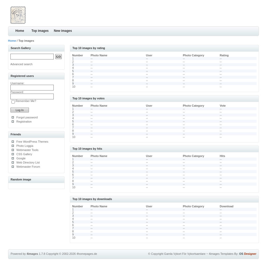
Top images (40, 31)
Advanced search (21, 64)
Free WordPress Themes (32, 141)
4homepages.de (86, 253)
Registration (24, 121)
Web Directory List (28, 162)
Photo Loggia (24, 145)
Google (21, 158)
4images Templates (221, 253)
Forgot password (27, 117)
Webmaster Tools (27, 150)
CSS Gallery (24, 154)
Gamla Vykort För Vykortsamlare (184, 253)
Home (19, 31)
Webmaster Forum (28, 166)
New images (63, 31)
